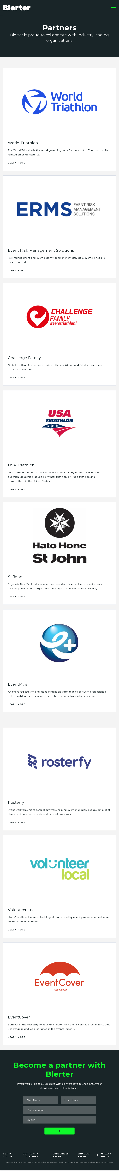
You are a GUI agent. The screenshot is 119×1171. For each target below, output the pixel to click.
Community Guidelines (31, 1156)
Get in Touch (8, 1156)
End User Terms (84, 1156)
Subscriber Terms (61, 1156)
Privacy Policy (106, 1156)
